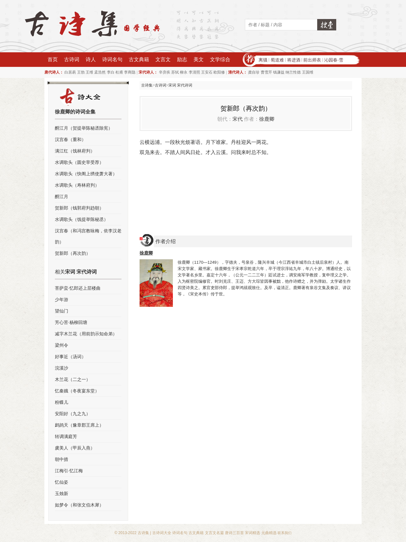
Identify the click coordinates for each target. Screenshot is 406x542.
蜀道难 (277, 59)
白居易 (70, 72)
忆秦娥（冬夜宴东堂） (77, 390)
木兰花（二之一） (72, 379)
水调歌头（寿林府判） (77, 185)
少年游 (61, 299)
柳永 (183, 72)
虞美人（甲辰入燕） (75, 447)
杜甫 (119, 72)
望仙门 (61, 310)
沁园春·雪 (333, 59)
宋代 (237, 119)
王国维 (307, 72)
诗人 (91, 59)
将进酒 (293, 59)
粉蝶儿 (61, 402)
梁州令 (61, 345)
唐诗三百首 (234, 533)
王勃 (81, 72)
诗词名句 (112, 59)
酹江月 (61, 196)
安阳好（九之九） (72, 413)
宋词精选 (252, 533)
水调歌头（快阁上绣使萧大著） (86, 173)
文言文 (163, 59)
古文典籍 (139, 59)
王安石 (207, 72)
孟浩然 (100, 72)
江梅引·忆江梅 (69, 470)
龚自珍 (253, 72)
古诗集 (147, 85)
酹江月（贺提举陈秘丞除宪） (84, 128)
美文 (198, 59)
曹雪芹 (266, 72)
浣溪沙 (61, 368)
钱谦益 (279, 72)
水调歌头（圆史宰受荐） (79, 162)
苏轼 (175, 72)
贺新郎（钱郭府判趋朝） (79, 207)
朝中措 (61, 459)
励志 (182, 59)
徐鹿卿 (266, 119)
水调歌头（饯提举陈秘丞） (81, 219)
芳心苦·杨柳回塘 (71, 322)
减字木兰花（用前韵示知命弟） (86, 333)
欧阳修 (219, 72)
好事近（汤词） (70, 356)
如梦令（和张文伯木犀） (79, 504)
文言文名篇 (214, 533)
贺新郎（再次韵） (72, 253)
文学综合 (220, 59)
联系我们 (284, 533)
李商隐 (129, 72)
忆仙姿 (61, 482)
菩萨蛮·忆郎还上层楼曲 (78, 288)
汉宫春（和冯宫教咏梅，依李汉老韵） (88, 236)
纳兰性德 (293, 72)
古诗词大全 (161, 533)
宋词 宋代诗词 (180, 85)
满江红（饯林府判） (75, 150)
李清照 (194, 72)
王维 (89, 72)
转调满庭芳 (66, 436)
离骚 (263, 59)
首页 (53, 59)
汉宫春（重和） (70, 139)
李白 (111, 72)
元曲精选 (269, 533)
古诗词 (71, 59)
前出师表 (312, 59)
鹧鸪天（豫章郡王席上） (79, 425)
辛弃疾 (164, 72)
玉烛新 (61, 493)
